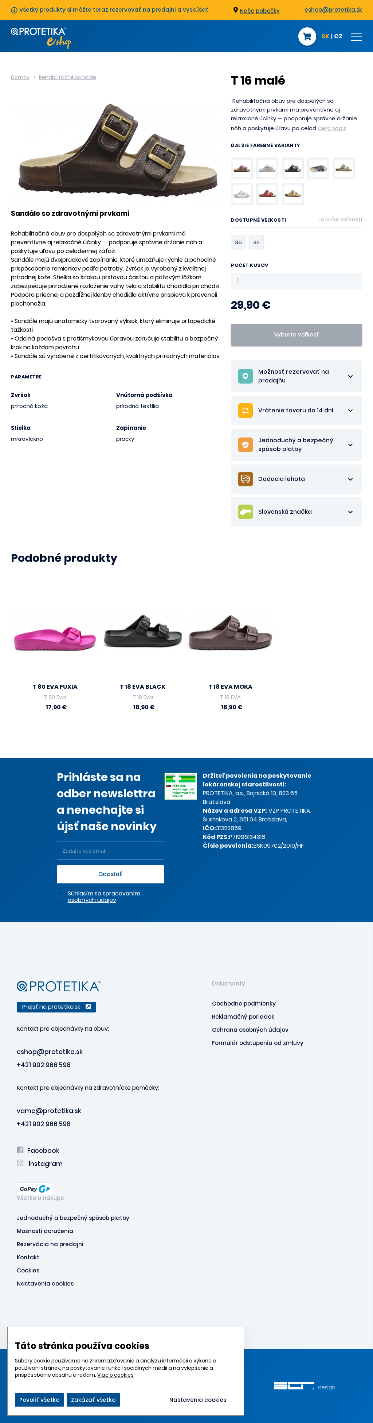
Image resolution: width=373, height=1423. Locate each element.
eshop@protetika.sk (333, 9)
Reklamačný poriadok (243, 1016)
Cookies (28, 1270)
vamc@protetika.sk (49, 1111)
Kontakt (28, 1257)
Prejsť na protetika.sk (56, 1007)
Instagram (40, 1163)
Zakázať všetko (93, 1400)
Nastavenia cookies (45, 1283)
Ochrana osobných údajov (250, 1030)
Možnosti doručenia (45, 1231)
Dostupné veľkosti (296, 221)
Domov (20, 77)
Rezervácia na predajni (50, 1244)
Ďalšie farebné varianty (266, 146)
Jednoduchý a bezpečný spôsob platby (73, 1218)
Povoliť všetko (39, 1400)
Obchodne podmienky (244, 1003)
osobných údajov (92, 900)
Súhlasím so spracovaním (104, 897)
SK (325, 36)
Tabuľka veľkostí (339, 219)
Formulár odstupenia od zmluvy (257, 1043)
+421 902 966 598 (44, 1065)
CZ (338, 36)
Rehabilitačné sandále (67, 77)
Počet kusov (249, 265)
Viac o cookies (115, 1375)
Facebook (38, 1150)
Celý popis (332, 128)
